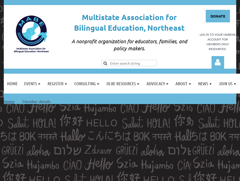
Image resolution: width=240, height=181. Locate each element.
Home (9, 101)
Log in (218, 62)
